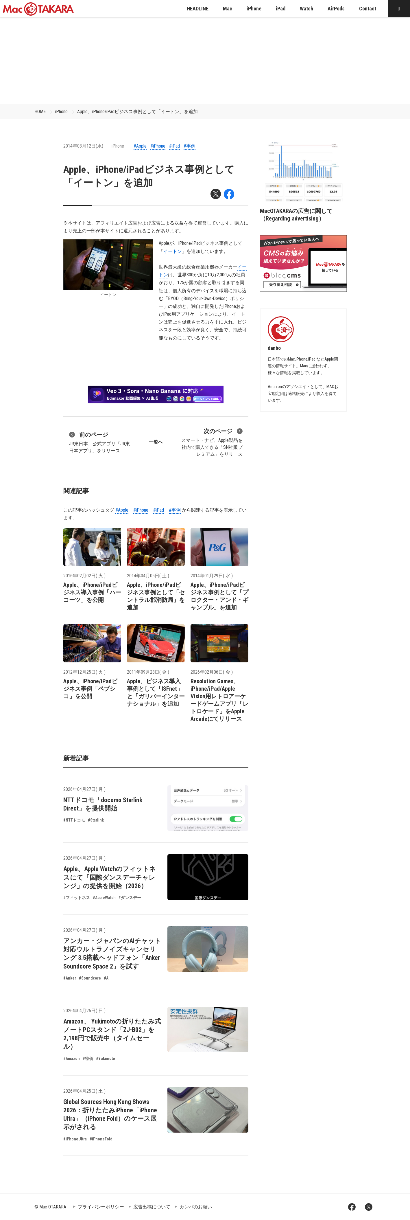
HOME (40, 111)
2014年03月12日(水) (83, 146)
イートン (172, 251)
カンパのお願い (196, 1207)
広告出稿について (151, 1207)
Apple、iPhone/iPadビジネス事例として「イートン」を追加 (137, 111)
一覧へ (156, 442)
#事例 (189, 146)
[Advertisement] (205, 60)
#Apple (140, 146)
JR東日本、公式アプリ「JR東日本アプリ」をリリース (99, 441)
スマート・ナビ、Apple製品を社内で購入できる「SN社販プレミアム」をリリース (212, 442)
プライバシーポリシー (101, 1207)
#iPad (174, 146)
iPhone (61, 111)
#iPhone (157, 146)
